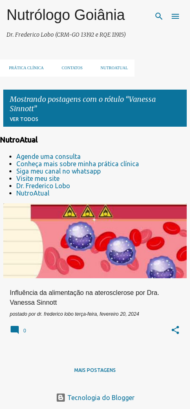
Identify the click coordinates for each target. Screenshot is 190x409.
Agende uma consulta (48, 156)
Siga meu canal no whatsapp (58, 171)
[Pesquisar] (159, 16)
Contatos (69, 68)
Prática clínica (24, 68)
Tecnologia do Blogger (95, 397)
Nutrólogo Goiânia (66, 15)
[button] (175, 330)
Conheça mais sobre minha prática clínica (77, 163)
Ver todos (24, 119)
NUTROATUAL (112, 68)
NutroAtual (32, 193)
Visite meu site (38, 178)
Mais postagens (95, 370)
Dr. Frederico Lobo (43, 185)
